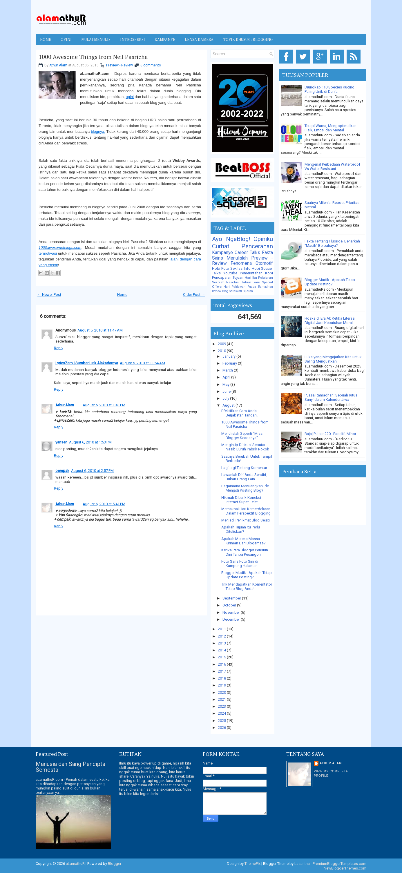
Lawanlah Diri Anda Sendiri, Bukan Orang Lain (244, 476)
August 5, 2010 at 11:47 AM (100, 330)
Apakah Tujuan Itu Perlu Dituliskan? (240, 529)
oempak (62, 470)
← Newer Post (49, 294)
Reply (58, 348)
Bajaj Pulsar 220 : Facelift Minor (330, 434)
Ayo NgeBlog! (231, 239)
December (231, 619)
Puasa (251, 287)
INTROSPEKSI (132, 39)
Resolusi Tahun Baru (243, 282)
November (231, 612)
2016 (222, 664)
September (232, 598)
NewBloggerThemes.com (345, 868)
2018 (222, 678)
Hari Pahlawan (234, 287)
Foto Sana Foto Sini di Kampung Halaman (239, 563)
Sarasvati (235, 291)
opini (130, 97)
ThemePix (252, 863)
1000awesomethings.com (60, 247)
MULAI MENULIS (96, 39)
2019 (222, 685)
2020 (222, 692)
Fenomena (241, 263)
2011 (222, 629)
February (230, 363)
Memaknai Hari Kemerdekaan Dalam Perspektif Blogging (246, 511)
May (226, 384)
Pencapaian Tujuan (227, 277)
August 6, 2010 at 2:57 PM (92, 470)
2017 (222, 671)
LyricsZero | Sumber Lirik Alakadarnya (86, 363)
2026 (222, 727)
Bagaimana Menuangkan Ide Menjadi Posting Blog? (245, 488)
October (229, 605)
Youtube (230, 273)
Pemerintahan (251, 273)
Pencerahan (257, 246)
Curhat (220, 246)
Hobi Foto (220, 268)
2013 (222, 643)
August (229, 405)
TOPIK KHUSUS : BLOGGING (248, 39)
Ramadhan (265, 287)
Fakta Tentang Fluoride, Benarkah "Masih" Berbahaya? (332, 243)
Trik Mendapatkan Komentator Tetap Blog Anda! (246, 586)
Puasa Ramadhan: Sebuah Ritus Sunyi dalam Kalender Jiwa (331, 397)
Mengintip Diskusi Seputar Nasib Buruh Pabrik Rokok (245, 447)
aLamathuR (75, 863)
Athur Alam (58, 65)
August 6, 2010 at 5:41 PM (104, 504)
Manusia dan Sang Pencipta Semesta (70, 766)
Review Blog (220, 291)
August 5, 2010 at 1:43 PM (104, 405)
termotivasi (48, 253)
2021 (222, 699)
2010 (222, 351)
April (226, 377)
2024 (222, 713)
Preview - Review (119, 65)
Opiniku (263, 239)
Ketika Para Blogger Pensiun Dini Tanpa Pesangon (244, 552)
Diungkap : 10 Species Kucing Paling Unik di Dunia (329, 89)
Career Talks (247, 252)
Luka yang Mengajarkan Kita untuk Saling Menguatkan (333, 359)
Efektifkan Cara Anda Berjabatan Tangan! (239, 413)
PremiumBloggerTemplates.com (339, 863)
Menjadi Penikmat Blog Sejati (245, 520)
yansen (61, 442)
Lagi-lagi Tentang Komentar (244, 468)
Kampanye (222, 252)
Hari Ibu (251, 278)
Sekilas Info (240, 268)
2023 (222, 706)
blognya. (98, 131)
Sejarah (248, 291)
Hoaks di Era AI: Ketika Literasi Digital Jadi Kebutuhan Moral (330, 320)
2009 (222, 344)
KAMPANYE (165, 39)
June (226, 391)
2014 (222, 650)
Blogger (114, 863)
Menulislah (237, 258)
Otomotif (264, 263)
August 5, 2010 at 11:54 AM (142, 363)
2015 (222, 657)
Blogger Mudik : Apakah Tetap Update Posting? (246, 574)
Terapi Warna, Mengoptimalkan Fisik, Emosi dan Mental (330, 128)
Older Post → (194, 294)
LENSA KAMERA (199, 39)
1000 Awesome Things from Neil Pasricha (93, 57)
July (226, 398)
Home (45, 39)
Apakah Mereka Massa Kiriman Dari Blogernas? (243, 541)
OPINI (66, 39)
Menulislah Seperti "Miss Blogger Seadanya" (241, 435)
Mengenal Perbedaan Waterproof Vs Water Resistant (332, 166)
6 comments (150, 65)
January (229, 356)
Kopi (269, 273)
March (228, 370)
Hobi (256, 268)
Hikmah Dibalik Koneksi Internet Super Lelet (241, 499)
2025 (222, 720)
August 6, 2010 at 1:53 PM (90, 442)
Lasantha (302, 863)
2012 (222, 636)
